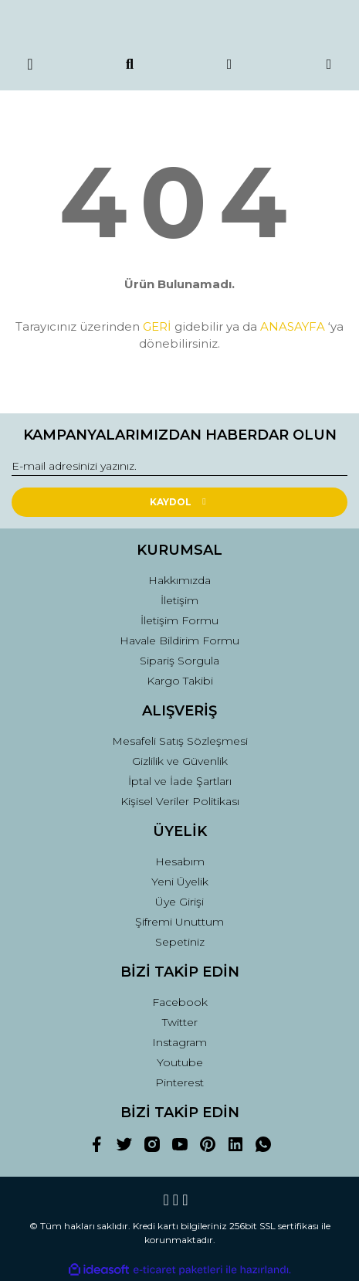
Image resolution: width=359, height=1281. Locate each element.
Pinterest (179, 1082)
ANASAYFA (292, 326)
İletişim (179, 600)
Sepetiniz (180, 942)
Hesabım (180, 861)
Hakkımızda (179, 580)
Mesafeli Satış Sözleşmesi (180, 741)
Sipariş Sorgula (179, 661)
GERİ (157, 326)
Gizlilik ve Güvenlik (180, 761)
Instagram (179, 1042)
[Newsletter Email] (179, 466)
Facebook (180, 1002)
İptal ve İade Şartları (180, 781)
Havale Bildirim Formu (179, 640)
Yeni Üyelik (179, 882)
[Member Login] (229, 64)
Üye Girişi (179, 902)
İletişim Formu (179, 620)
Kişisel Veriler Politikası (179, 801)
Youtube (180, 1062)
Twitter (180, 1022)
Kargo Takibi (180, 681)
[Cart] (329, 64)
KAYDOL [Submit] (179, 502)
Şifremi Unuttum (179, 922)
